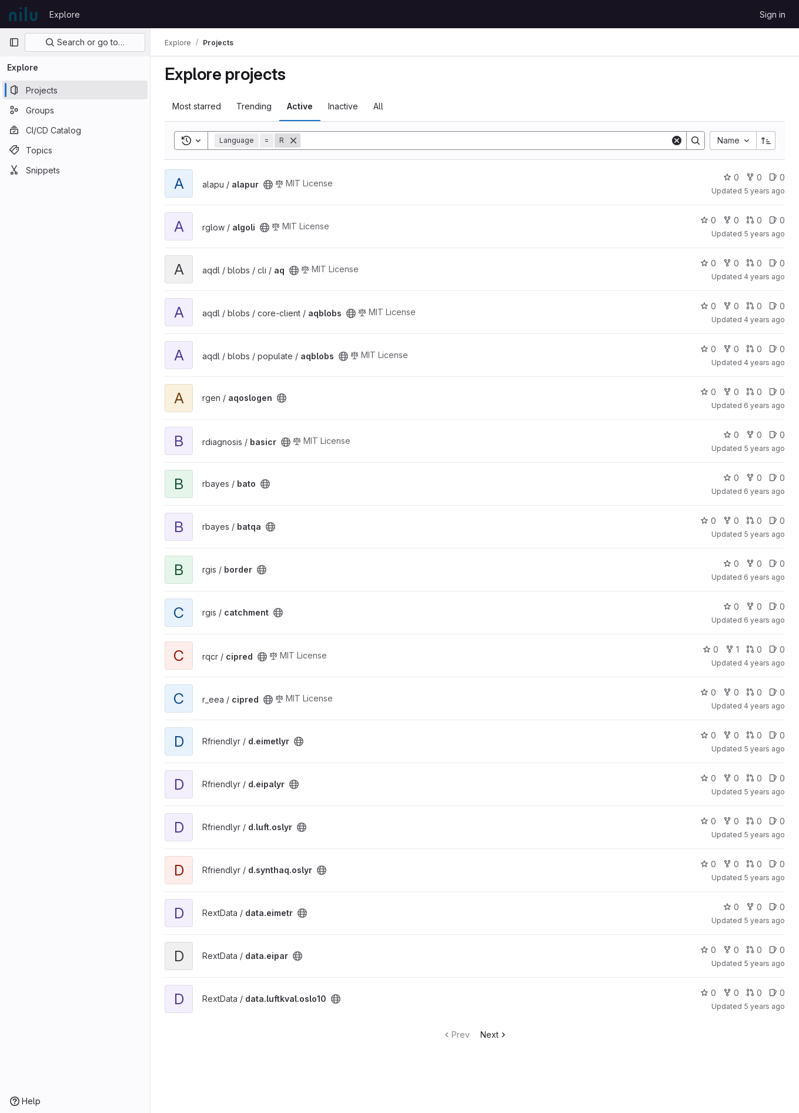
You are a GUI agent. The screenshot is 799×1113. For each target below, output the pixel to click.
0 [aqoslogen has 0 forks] (731, 392)
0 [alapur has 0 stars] (731, 177)
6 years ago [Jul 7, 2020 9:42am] (764, 491)
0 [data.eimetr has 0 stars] (731, 907)
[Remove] (293, 140)
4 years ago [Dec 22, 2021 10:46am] (764, 705)
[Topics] (75, 150)
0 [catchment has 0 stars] (731, 606)
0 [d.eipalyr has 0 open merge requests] (754, 778)
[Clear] (677, 140)
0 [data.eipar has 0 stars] (708, 950)
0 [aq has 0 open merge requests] (754, 263)
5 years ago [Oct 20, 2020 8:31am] (764, 233)
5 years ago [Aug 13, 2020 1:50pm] (764, 748)
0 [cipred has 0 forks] (731, 692)
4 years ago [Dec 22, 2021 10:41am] (764, 663)
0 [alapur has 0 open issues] (777, 177)
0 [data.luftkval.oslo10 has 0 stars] (708, 993)
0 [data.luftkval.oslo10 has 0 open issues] (777, 993)
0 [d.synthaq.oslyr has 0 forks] (731, 864)
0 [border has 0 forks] (754, 564)
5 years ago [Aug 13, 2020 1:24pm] (764, 920)
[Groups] (75, 110)
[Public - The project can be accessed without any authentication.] (268, 184)
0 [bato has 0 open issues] (777, 478)
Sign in (772, 14)
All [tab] (378, 106)
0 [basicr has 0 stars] (731, 435)
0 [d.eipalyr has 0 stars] (708, 778)
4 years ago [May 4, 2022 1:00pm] (764, 362)
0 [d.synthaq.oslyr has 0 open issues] (777, 864)
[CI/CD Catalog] (75, 130)
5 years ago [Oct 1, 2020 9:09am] (764, 534)
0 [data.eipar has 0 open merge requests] (754, 950)
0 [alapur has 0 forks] (754, 177)
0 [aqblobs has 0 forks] (731, 306)
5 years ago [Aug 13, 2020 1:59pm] (764, 834)
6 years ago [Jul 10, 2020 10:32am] (764, 405)
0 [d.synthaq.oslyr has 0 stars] (708, 864)
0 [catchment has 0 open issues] (777, 606)
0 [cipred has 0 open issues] (777, 649)
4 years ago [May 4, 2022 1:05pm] (764, 319)
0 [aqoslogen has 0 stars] (708, 392)
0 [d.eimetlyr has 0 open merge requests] (754, 735)
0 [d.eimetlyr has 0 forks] (731, 735)
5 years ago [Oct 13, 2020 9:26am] (764, 190)
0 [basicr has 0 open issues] (777, 435)
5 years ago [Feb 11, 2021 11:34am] (764, 448)
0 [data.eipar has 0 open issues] (777, 950)
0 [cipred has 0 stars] (710, 649)
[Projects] (75, 90)
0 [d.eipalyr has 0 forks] (731, 778)
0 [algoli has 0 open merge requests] (754, 220)
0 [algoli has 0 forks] (731, 220)
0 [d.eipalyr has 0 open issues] (777, 778)
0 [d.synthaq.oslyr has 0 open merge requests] (754, 864)
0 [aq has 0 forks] (731, 263)
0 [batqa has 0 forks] (731, 521)
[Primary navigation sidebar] (14, 42)
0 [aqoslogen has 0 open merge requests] (754, 392)
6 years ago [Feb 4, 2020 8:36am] (764, 620)
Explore (64, 14)
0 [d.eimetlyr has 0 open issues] (777, 735)
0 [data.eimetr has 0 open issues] (777, 907)
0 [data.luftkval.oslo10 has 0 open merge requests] (754, 993)
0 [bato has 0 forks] (754, 478)
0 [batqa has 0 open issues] (777, 521)
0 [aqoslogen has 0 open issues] (777, 392)
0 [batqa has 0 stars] (708, 521)
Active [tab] (300, 106)
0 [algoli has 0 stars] (708, 220)
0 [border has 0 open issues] (777, 564)
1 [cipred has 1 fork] (732, 649)
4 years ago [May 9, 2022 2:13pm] (764, 276)
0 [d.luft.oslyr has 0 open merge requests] (754, 821)
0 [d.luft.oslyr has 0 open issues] (777, 821)
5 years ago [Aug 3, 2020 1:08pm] (764, 877)
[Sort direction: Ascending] (766, 140)
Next (494, 1035)
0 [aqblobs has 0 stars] (708, 306)
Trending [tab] (254, 106)
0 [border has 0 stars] (731, 564)
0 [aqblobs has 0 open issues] (777, 306)
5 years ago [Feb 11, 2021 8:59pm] (764, 1006)
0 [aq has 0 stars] (708, 263)
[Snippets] (75, 170)
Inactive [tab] (343, 106)
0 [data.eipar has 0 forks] (731, 950)
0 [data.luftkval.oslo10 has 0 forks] (731, 993)
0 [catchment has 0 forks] (754, 606)
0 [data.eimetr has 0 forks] (754, 907)
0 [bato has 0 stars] (731, 478)
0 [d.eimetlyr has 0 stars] (708, 735)
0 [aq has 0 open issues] (777, 263)
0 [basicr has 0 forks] (754, 435)
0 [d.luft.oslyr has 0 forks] (731, 821)
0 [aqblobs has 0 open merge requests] (754, 306)
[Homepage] (23, 14)
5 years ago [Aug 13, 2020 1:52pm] (764, 791)
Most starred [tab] (196, 106)
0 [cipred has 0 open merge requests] (754, 649)
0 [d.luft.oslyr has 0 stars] (708, 821)
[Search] (485, 140)
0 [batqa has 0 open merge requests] (754, 521)
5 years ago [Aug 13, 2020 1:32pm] (764, 963)
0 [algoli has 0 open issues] (777, 220)
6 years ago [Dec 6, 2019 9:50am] (764, 577)
